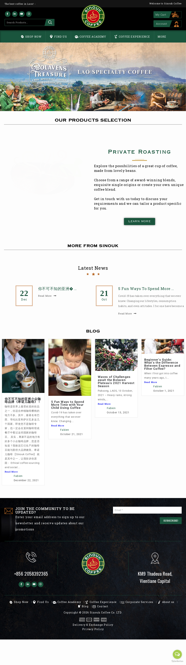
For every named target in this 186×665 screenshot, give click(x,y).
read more (45, 295)
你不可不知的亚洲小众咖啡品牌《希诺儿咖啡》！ (23, 400)
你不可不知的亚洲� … (57, 288)
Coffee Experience (134, 36)
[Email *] (147, 510)
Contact (102, 606)
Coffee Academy (93, 36)
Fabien (18, 476)
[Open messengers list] (177, 654)
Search (49, 22)
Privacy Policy (93, 629)
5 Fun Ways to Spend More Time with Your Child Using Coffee (110, 405)
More (162, 36)
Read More (11, 471)
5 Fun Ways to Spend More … (146, 288)
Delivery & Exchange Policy (93, 624)
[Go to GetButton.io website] (177, 661)
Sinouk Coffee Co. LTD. (106, 612)
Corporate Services (139, 602)
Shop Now (33, 36)
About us (168, 602)
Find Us (60, 36)
